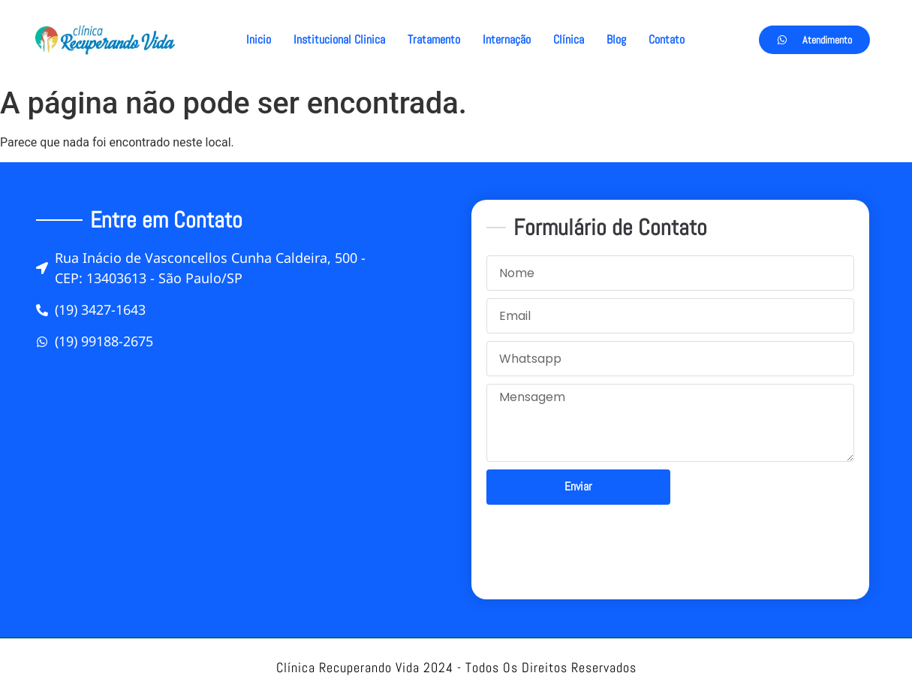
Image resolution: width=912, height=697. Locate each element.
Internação (507, 39)
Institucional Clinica (339, 39)
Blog (616, 39)
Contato (667, 39)
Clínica (568, 39)
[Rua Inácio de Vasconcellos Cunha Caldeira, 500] (242, 479)
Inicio (258, 39)
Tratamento (434, 39)
